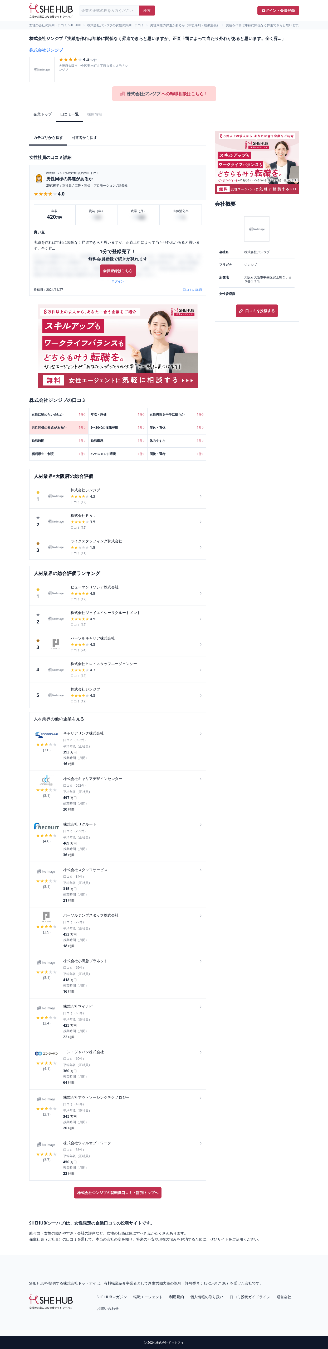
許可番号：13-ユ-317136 (205, 1283)
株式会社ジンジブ (46, 50)
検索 (147, 10)
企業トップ (42, 114)
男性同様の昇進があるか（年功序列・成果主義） (185, 25)
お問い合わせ (108, 1308)
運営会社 (284, 1296)
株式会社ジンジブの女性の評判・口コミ (115, 25)
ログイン (117, 281)
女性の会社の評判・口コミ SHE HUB (55, 25)
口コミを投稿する (257, 310)
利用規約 (176, 1296)
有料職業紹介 (115, 1283)
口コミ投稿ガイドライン (250, 1296)
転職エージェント (148, 1296)
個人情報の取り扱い (206, 1296)
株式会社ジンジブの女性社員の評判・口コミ (72, 173)
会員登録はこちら (118, 270)
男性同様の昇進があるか (69, 179)
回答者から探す (84, 137)
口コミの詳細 (192, 289)
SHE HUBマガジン (112, 1296)
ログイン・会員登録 (278, 10)
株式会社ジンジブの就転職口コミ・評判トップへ (117, 1192)
